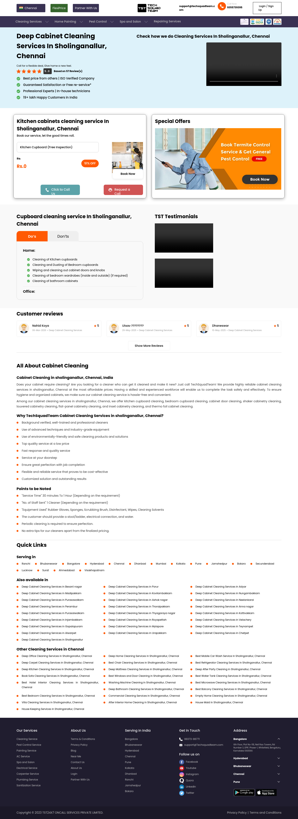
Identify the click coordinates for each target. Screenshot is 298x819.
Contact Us (77, 762)
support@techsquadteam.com (197, 8)
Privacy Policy (79, 745)
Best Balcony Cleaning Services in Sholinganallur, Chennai (231, 689)
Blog (73, 750)
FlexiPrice (59, 8)
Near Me (76, 756)
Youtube (187, 768)
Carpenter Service (28, 774)
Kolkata (180, 563)
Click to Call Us (60, 191)
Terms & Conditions (83, 739)
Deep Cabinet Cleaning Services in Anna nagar (225, 606)
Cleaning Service (27, 739)
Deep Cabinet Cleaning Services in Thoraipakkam (139, 606)
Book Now (128, 174)
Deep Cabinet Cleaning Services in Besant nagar (52, 586)
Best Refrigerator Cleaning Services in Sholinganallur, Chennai (234, 662)
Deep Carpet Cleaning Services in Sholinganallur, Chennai (57, 662)
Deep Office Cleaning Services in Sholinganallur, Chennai (57, 656)
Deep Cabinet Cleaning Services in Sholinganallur (52, 639)
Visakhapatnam (94, 570)
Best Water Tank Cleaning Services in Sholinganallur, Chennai (233, 676)
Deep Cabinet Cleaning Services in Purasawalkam (53, 600)
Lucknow (27, 570)
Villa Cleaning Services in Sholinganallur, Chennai (52, 702)
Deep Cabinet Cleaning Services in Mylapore (136, 626)
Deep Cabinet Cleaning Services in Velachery (223, 619)
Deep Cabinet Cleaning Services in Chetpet (222, 633)
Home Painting (69, 21)
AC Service (23, 756)
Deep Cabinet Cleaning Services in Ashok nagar (138, 600)
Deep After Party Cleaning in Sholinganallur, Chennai (228, 669)
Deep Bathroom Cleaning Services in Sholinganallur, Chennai (146, 689)
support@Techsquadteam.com (203, 745)
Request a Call (122, 191)
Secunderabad (265, 563)
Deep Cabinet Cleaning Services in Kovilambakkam (140, 593)
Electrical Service (27, 768)
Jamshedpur (219, 563)
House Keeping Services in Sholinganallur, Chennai (53, 709)
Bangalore (73, 563)
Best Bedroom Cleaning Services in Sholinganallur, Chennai (58, 695)
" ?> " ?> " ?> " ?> (58, 147)
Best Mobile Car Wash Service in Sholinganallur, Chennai (230, 656)
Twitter (186, 793)
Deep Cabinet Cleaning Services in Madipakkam (51, 593)
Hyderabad (97, 563)
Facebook (188, 762)
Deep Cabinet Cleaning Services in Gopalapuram (52, 626)
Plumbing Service (27, 779)
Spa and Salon (134, 21)
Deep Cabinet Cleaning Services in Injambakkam (52, 619)
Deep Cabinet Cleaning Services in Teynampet (224, 626)
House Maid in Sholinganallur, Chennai (219, 702)
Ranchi (26, 563)
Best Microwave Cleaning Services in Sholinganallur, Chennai (233, 682)
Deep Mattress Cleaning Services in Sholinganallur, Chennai (145, 669)
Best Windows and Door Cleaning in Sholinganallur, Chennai (146, 676)
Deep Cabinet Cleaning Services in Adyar (221, 586)
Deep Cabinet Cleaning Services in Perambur (50, 606)
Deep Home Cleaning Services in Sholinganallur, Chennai (144, 656)
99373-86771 (192, 739)
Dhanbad (140, 563)
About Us (76, 768)
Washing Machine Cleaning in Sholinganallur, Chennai (142, 682)
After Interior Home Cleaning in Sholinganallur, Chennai (143, 702)
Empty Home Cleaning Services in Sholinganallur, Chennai (231, 695)
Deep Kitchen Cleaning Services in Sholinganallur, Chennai (58, 669)
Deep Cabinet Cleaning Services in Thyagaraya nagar (142, 613)
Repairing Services (167, 21)
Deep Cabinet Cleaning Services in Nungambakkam (228, 593)
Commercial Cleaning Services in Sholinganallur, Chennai (144, 695)
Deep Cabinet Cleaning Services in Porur (134, 586)
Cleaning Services (32, 21)
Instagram (189, 774)
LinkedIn (187, 786)
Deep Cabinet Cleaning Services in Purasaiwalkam (53, 613)
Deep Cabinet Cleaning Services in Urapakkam (138, 633)
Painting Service (26, 750)
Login (74, 774)
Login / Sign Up (266, 8)
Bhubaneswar (48, 563)
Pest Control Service (29, 745)
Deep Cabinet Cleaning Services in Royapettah (138, 619)
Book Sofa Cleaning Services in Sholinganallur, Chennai (56, 676)
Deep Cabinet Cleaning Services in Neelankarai (225, 600)
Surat (45, 570)
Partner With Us (86, 8)
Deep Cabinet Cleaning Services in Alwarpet (49, 633)
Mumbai (161, 563)
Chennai (119, 563)
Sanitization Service (29, 785)
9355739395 (234, 7)
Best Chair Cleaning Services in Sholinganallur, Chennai (143, 662)
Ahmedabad (66, 570)
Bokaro (241, 563)
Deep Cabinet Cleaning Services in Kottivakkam (225, 613)
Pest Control (101, 21)
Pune (198, 563)
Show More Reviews (149, 346)
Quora (186, 780)
